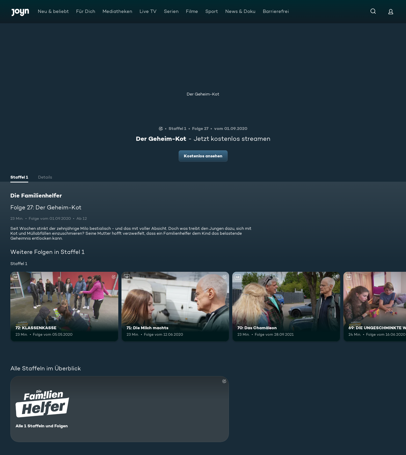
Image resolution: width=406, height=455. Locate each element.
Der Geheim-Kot (203, 94)
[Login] (391, 11)
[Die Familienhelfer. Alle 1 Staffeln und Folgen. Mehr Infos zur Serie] (119, 409)
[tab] (19, 177)
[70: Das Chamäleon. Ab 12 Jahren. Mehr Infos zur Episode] (286, 307)
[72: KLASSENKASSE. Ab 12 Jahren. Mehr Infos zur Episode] (64, 307)
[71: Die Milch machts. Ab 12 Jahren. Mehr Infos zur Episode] (175, 307)
